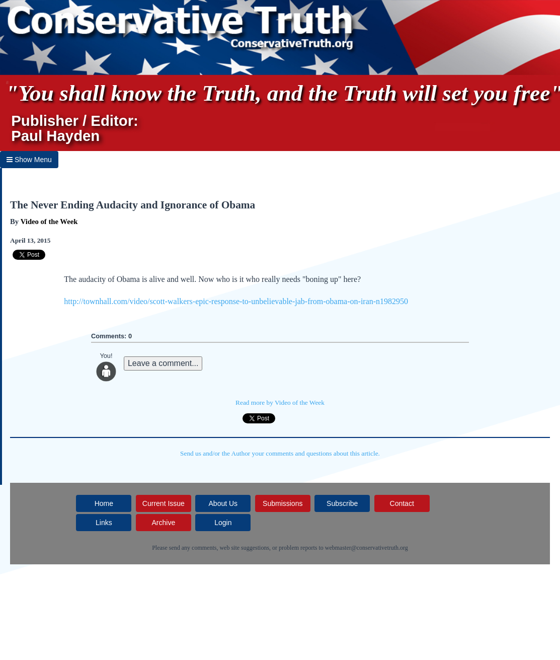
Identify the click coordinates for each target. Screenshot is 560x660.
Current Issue (163, 503)
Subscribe (342, 503)
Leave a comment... (163, 363)
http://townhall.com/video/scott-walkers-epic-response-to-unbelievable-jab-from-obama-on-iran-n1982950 (236, 301)
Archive (164, 523)
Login (222, 523)
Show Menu (29, 160)
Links (104, 523)
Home (104, 503)
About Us (223, 503)
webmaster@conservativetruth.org (366, 547)
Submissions (282, 503)
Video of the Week (49, 221)
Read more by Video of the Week (280, 402)
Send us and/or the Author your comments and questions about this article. (280, 453)
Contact (402, 503)
